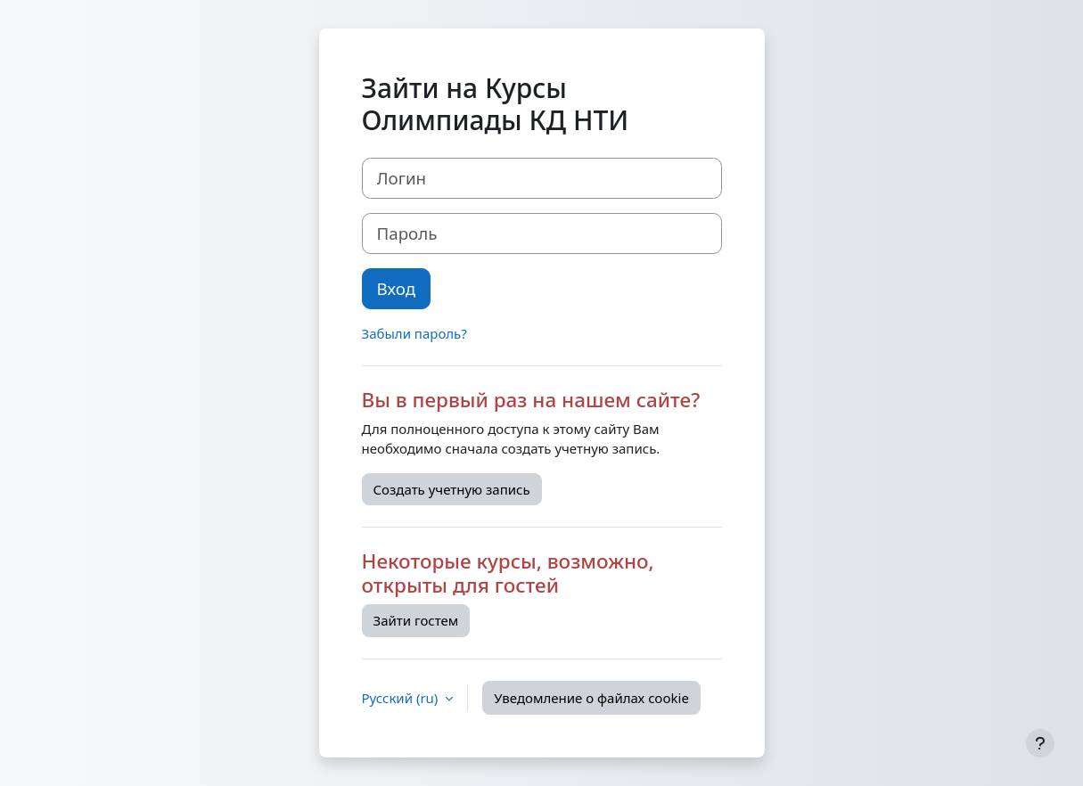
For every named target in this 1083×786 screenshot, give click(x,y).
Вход (396, 288)
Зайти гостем (416, 620)
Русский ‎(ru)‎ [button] (402, 698)
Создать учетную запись (451, 489)
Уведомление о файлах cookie (591, 698)
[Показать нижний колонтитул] (1040, 743)
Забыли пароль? (414, 333)
